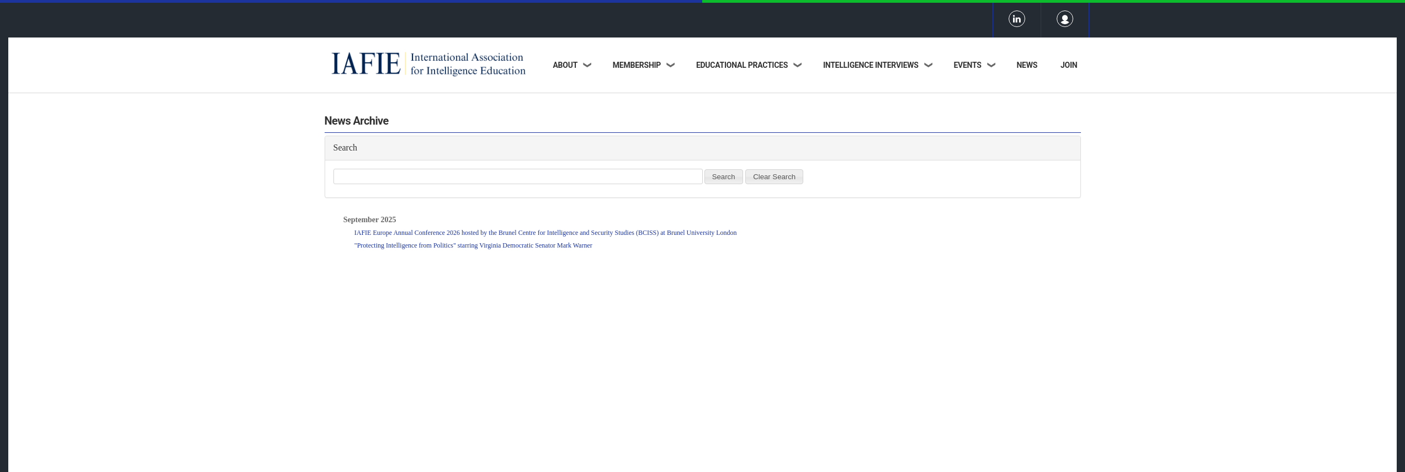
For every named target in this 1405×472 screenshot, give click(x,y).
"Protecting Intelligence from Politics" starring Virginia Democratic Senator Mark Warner (473, 251)
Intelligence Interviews (871, 65)
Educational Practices (742, 65)
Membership (637, 65)
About (565, 65)
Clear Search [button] (774, 177)
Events (967, 65)
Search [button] (723, 177)
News (1026, 65)
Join (1069, 65)
